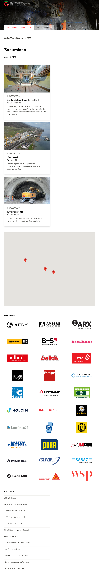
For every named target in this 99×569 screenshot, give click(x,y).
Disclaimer (44, 562)
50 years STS (33, 552)
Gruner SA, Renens (11, 460)
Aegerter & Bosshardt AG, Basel (62, 441)
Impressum (34, 562)
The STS (7, 542)
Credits (61, 562)
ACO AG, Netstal (10, 441)
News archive (33, 547)
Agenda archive (33, 550)
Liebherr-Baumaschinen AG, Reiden (17, 473)
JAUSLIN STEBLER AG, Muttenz (62, 467)
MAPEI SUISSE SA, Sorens (14, 479)
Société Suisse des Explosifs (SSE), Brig (19, 492)
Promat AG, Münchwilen (59, 479)
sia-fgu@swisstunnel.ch (22, 529)
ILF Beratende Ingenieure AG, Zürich (64, 460)
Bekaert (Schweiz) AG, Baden (14, 447)
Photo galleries (33, 542)
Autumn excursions (44, 27)
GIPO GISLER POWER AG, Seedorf (63, 454)
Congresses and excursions (14, 545)
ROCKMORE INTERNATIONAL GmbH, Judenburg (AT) (23, 486)
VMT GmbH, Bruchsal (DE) (60, 492)
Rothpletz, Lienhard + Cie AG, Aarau (63, 486)
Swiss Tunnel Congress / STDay (19, 27)
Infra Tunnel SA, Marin (12, 467)
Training (7, 555)
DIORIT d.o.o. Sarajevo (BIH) (61, 447)
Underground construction (13, 552)
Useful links (32, 555)
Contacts (53, 562)
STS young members (11, 550)
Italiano (49, 547)
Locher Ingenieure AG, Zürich (61, 473)
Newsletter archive (35, 545)
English (49, 550)
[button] (53, 216)
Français (49, 545)
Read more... (26, 92)
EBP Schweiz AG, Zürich (13, 454)
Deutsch (49, 542)
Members (7, 547)
